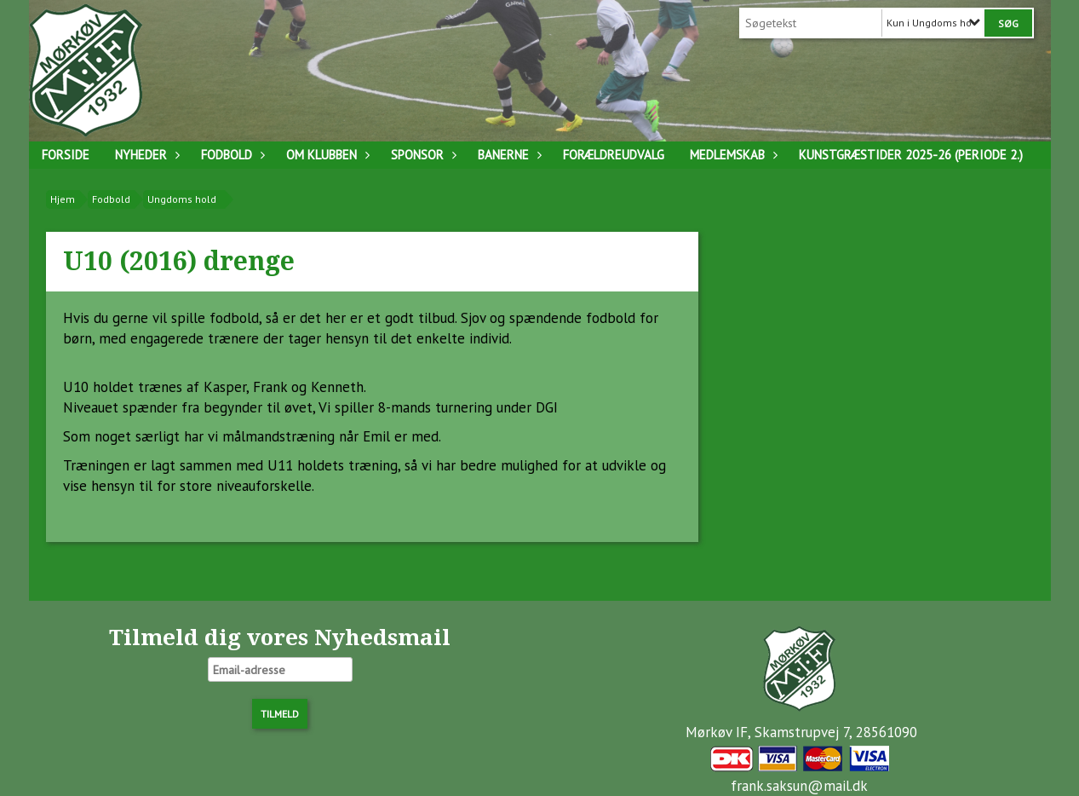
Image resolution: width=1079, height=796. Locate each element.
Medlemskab (731, 155)
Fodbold (231, 155)
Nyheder (145, 155)
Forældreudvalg (613, 155)
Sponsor (421, 155)
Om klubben (325, 155)
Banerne (507, 155)
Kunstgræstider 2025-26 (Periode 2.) (911, 155)
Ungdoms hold (181, 199)
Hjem (62, 199)
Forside (65, 155)
